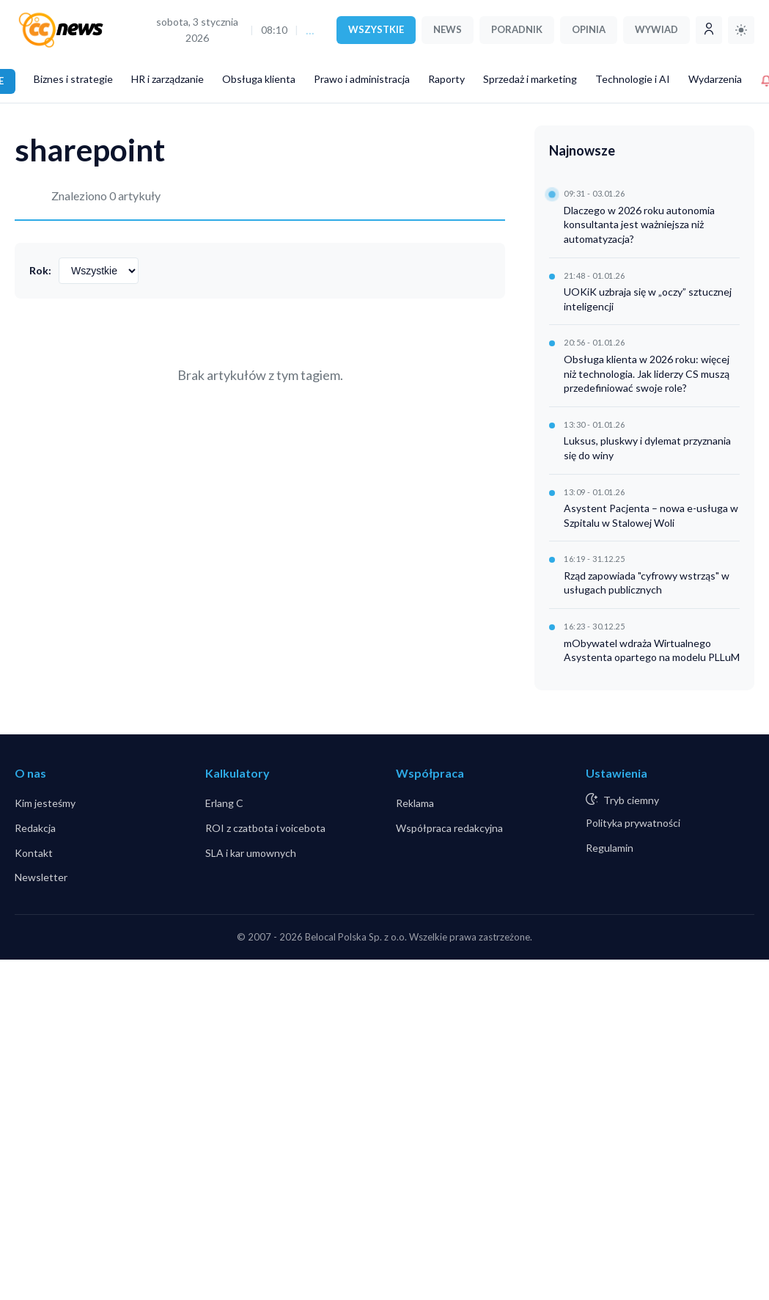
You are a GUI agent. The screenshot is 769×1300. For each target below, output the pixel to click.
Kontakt (34, 853)
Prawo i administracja (362, 79)
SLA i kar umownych (250, 853)
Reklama (415, 803)
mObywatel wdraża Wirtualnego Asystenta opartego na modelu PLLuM (652, 650)
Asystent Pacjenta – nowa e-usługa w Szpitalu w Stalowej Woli (651, 515)
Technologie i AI (632, 79)
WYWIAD (656, 29)
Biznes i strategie (73, 79)
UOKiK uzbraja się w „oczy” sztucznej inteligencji (648, 299)
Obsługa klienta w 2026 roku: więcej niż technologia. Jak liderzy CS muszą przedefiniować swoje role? (646, 373)
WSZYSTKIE (376, 29)
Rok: (40, 270)
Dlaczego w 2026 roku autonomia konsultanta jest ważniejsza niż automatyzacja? (639, 224)
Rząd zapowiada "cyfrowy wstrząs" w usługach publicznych (646, 582)
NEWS (447, 29)
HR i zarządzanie (167, 79)
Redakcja (35, 828)
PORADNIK (516, 29)
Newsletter (41, 877)
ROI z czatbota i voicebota (265, 828)
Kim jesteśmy (45, 803)
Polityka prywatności (633, 823)
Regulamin (609, 847)
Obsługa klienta (258, 79)
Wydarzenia (715, 79)
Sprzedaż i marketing (530, 79)
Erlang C (224, 803)
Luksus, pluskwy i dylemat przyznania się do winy (647, 447)
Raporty (446, 79)
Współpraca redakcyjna (449, 828)
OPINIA (589, 29)
